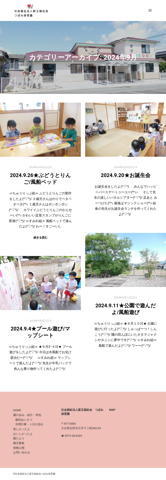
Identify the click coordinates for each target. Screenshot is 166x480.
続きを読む (41, 237)
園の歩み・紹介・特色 (27, 415)
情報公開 (18, 447)
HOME (17, 410)
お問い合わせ (21, 452)
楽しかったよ (21, 429)
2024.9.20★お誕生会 (125, 175)
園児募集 (18, 443)
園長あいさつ (23, 419)
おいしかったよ (23, 433)
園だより (18, 438)
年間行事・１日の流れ (29, 424)
